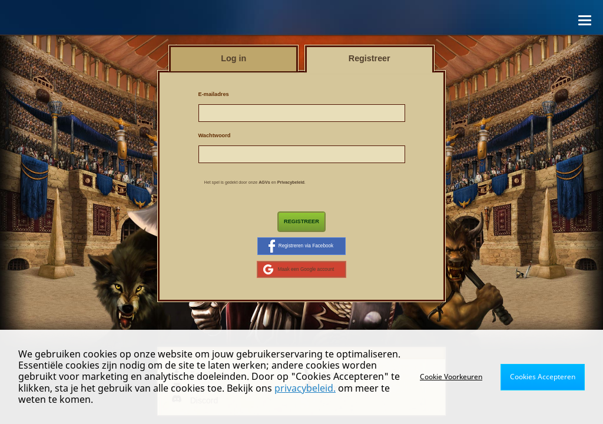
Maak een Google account (298, 269)
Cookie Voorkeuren (451, 377)
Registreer (301, 221)
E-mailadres (213, 94)
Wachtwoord (214, 135)
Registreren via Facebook (301, 246)
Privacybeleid (290, 182)
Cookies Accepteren (542, 377)
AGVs (264, 182)
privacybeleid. (305, 388)
